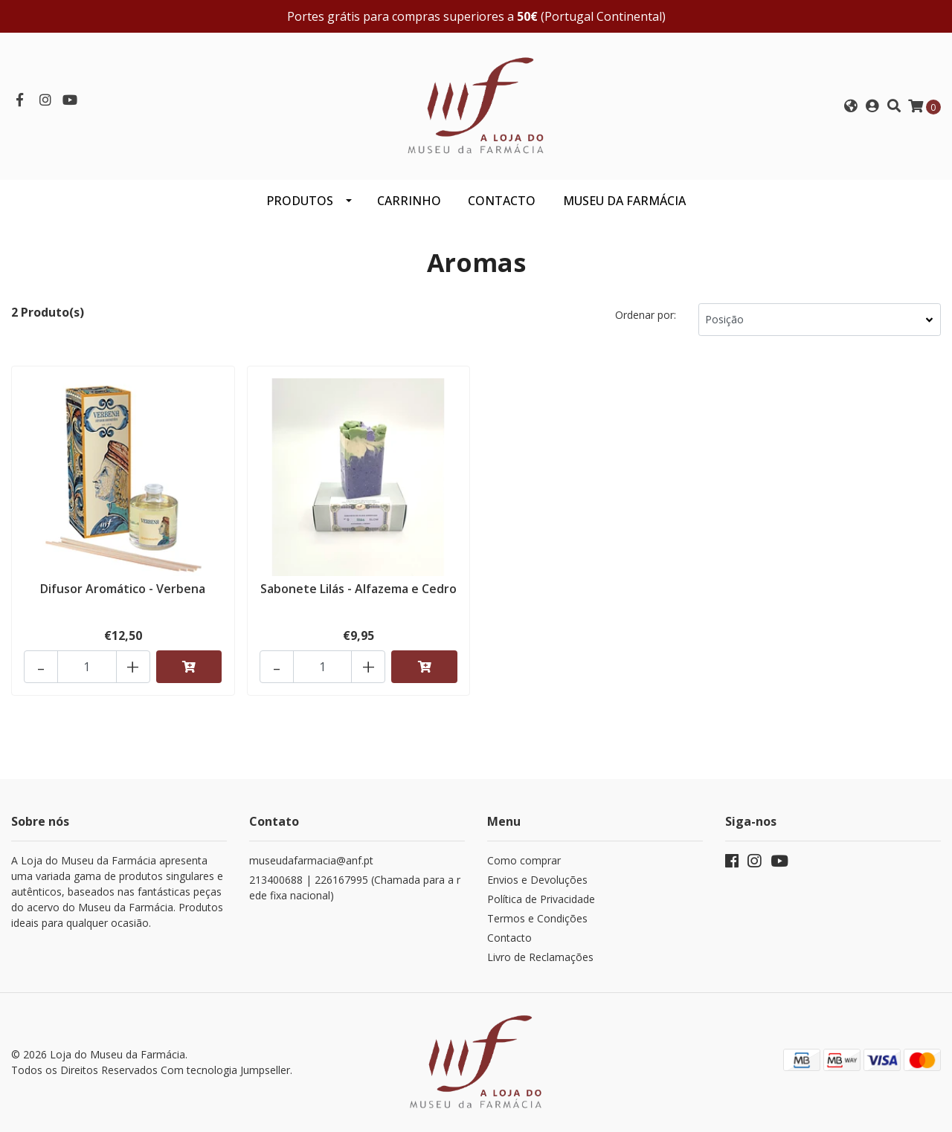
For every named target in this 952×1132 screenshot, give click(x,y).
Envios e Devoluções (537, 880)
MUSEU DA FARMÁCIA (624, 201)
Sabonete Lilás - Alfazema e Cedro (358, 588)
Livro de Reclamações (540, 957)
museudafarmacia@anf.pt (311, 860)
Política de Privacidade (541, 899)
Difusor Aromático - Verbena (122, 588)
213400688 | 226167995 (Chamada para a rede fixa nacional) (354, 887)
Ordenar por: (645, 315)
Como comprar (524, 860)
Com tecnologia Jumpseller (225, 1070)
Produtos (299, 201)
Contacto (509, 938)
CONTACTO (502, 201)
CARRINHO (409, 201)
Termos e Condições (537, 918)
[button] (850, 106)
